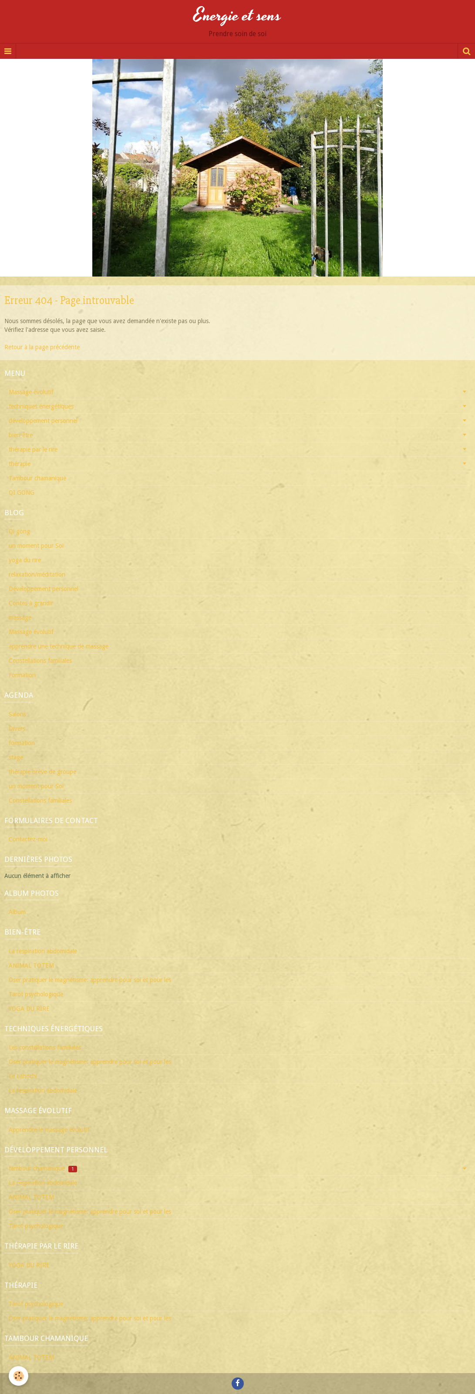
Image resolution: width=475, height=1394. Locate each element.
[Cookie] (18, 1376)
